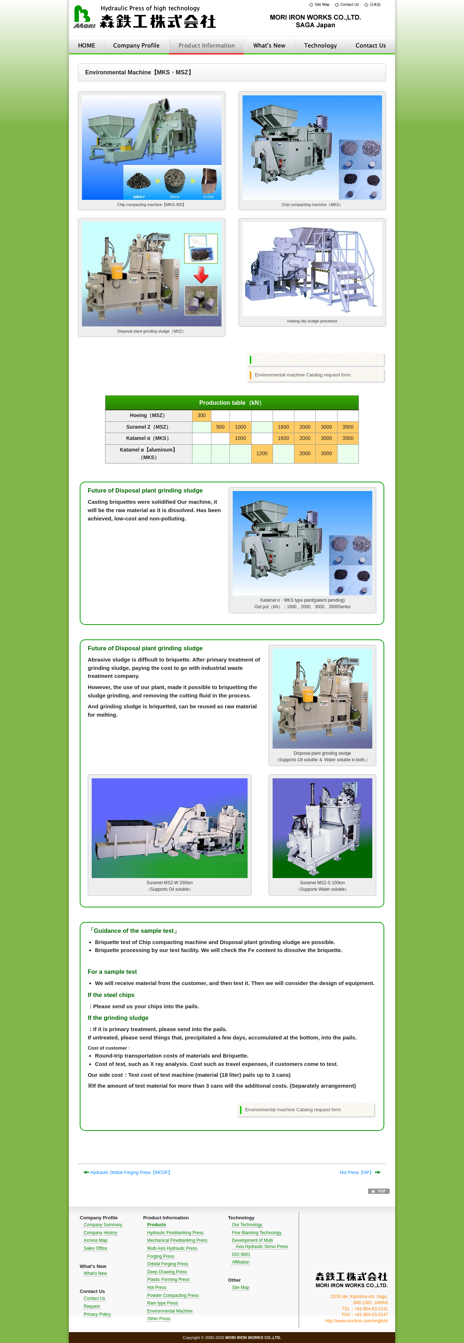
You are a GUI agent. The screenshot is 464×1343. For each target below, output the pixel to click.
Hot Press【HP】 (360, 1172)
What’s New (269, 45)
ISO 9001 (241, 1254)
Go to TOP (379, 1191)
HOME (86, 45)
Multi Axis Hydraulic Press (172, 1248)
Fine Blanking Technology (257, 1232)
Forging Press (160, 1256)
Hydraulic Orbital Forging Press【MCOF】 (127, 1172)
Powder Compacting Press (173, 1295)
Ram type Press (162, 1303)
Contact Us (349, 5)
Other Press (158, 1318)
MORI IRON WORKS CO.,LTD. (351, 1280)
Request (92, 1306)
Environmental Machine (169, 1311)
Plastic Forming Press (168, 1279)
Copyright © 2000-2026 (232, 1337)
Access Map (95, 1240)
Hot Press (156, 1287)
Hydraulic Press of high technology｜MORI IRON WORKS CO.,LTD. (145, 18)
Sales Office (95, 1248)
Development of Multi (259, 1243)
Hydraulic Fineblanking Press (175, 1232)
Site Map (322, 5)
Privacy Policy (97, 1314)
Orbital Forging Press (167, 1263)
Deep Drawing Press (167, 1271)
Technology (320, 45)
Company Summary (103, 1224)
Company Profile (136, 45)
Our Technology (247, 1224)
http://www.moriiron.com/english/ (356, 1320)
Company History (100, 1232)
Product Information (206, 45)
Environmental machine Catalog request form (303, 375)
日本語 (375, 5)
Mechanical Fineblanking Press (177, 1240)
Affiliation (240, 1262)
